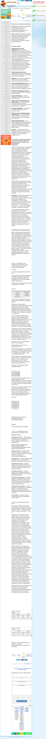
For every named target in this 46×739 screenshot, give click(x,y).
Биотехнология (6, 34)
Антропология (7, 24)
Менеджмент (6, 83)
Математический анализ (6, 76)
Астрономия (6, 29)
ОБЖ (6, 89)
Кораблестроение (6, 63)
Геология (6, 42)
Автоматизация (6, 21)
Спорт (6, 109)
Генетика (6, 39)
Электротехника (6, 133)
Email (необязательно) (21, 681)
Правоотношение (6, 96)
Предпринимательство (6, 31)
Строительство (6, 112)
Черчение (6, 128)
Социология (6, 107)
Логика (7, 71)
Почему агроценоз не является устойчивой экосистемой (26, 709)
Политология (6, 94)
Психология (6, 102)
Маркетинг (6, 73)
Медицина (6, 81)
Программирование (6, 97)
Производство (7, 99)
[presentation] (20, 698)
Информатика (7, 55)
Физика (7, 120)
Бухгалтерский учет (6, 37)
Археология (6, 26)
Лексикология (7, 68)
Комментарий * (22, 685)
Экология (6, 130)
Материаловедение (6, 78)
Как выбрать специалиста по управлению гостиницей (16, 709)
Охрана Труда (7, 91)
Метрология (6, 86)
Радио (7, 104)
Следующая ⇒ (28, 20)
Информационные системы (6, 57)
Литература (6, 70)
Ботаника (6, 36)
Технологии (6, 115)
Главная (18, 0)
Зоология (6, 50)
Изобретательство (6, 52)
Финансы (6, 125)
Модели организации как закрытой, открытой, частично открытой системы (21, 710)
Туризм (7, 117)
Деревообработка (6, 47)
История (6, 60)
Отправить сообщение (21, 701)
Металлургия (6, 84)
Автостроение (7, 23)
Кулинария (6, 65)
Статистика (6, 110)
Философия (6, 123)
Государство (6, 44)
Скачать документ (28, 16)
